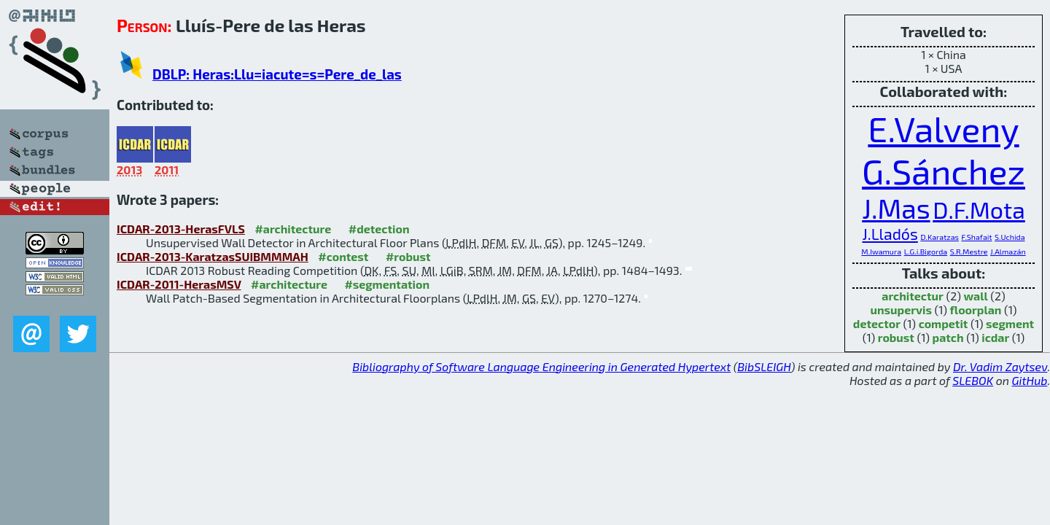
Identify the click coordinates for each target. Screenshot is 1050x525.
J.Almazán (1008, 251)
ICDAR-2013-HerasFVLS (181, 229)
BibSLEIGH (763, 366)
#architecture (292, 229)
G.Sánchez (943, 170)
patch (948, 337)
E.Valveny (943, 128)
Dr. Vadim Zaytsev (1000, 366)
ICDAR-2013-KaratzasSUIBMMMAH (212, 256)
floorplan (976, 309)
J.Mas (896, 208)
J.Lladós (890, 234)
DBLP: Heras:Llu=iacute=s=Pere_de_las (277, 74)
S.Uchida (1009, 236)
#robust (408, 256)
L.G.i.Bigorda (925, 251)
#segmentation (386, 284)
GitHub (1030, 380)
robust (896, 337)
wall (976, 296)
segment (1010, 323)
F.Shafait (977, 236)
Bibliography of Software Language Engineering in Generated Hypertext (541, 366)
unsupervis (901, 309)
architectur (913, 296)
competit (943, 323)
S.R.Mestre (969, 251)
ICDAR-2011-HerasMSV (179, 284)
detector (877, 323)
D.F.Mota (979, 209)
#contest (343, 256)
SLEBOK (972, 380)
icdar (995, 337)
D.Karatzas (939, 236)
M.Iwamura (881, 251)
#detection (379, 229)
